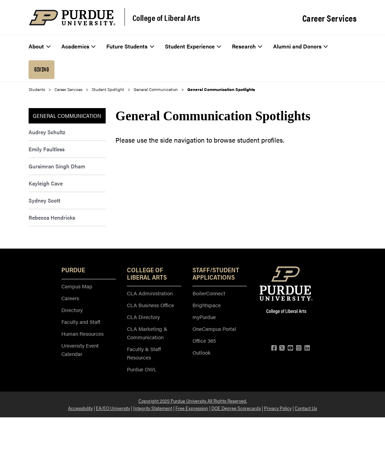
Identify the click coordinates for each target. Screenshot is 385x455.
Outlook (201, 352)
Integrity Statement (152, 407)
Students (37, 89)
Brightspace (206, 305)
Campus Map (76, 286)
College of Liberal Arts (166, 18)
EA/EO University (113, 407)
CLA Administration (150, 293)
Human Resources (82, 333)
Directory (72, 309)
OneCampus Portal (214, 328)
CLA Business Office (150, 305)
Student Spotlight (108, 89)
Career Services (329, 18)
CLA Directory (143, 316)
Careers (70, 298)
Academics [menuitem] (78, 46)
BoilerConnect (208, 293)
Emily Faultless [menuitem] (47, 149)
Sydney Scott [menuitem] (44, 200)
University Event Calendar (80, 349)
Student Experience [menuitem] (193, 46)
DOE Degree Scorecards (236, 407)
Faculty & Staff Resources (144, 353)
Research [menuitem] (247, 46)
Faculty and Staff (80, 321)
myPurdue (204, 316)
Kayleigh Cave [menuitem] (46, 183)
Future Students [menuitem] (130, 46)
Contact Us (306, 407)
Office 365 (204, 340)
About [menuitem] (40, 46)
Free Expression (191, 407)
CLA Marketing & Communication (147, 333)
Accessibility (80, 407)
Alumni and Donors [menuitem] (300, 46)
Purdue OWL (141, 369)
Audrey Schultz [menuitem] (47, 132)
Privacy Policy (278, 407)
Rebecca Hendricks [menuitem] (52, 217)
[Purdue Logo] (72, 17)
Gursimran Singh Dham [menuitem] (57, 166)
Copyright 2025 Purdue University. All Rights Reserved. (192, 400)
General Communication (156, 89)
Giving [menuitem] (41, 69)
